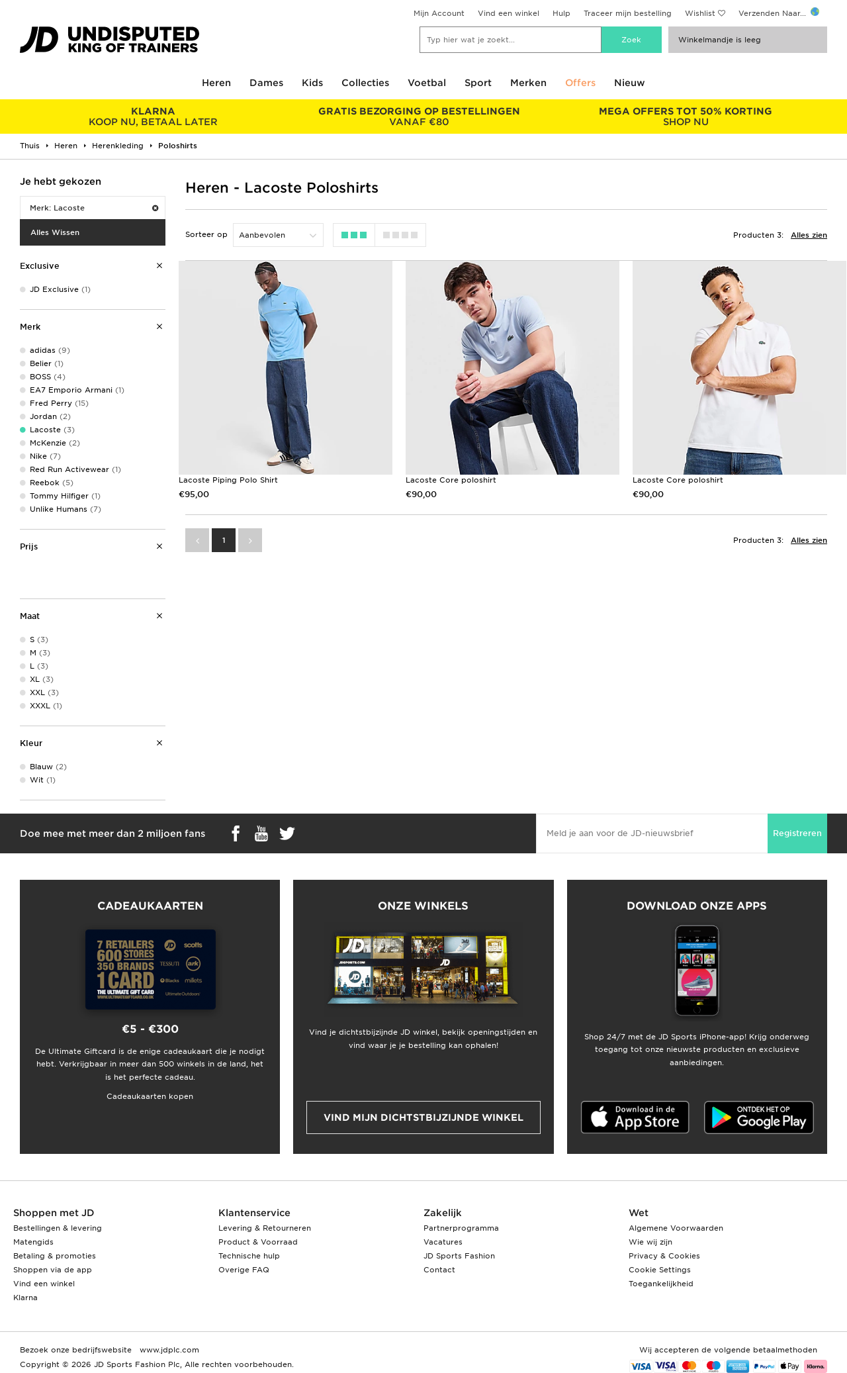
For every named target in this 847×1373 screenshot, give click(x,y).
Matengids (33, 1242)
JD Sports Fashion (459, 1255)
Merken (528, 82)
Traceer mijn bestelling (628, 13)
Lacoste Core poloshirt (451, 480)
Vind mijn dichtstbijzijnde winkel (423, 1117)
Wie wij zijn (650, 1242)
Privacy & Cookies (664, 1255)
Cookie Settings (660, 1269)
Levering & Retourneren (264, 1228)
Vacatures (443, 1242)
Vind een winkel (508, 13)
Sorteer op (206, 234)
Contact (439, 1269)
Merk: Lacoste (94, 208)
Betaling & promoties (54, 1255)
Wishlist (700, 13)
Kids (312, 82)
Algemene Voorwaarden (676, 1228)
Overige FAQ (243, 1269)
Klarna (25, 1297)
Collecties (365, 82)
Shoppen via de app (52, 1269)
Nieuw (629, 82)
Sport (478, 82)
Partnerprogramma (461, 1228)
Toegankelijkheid (661, 1283)
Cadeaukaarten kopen (150, 1096)
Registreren (797, 833)
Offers (580, 82)
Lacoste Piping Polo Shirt (228, 480)
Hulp (561, 13)
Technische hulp (249, 1255)
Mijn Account (439, 13)
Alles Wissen (54, 232)
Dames (266, 82)
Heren (216, 82)
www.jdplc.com (168, 1349)
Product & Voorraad (258, 1242)
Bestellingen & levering (57, 1228)
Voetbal (427, 82)
